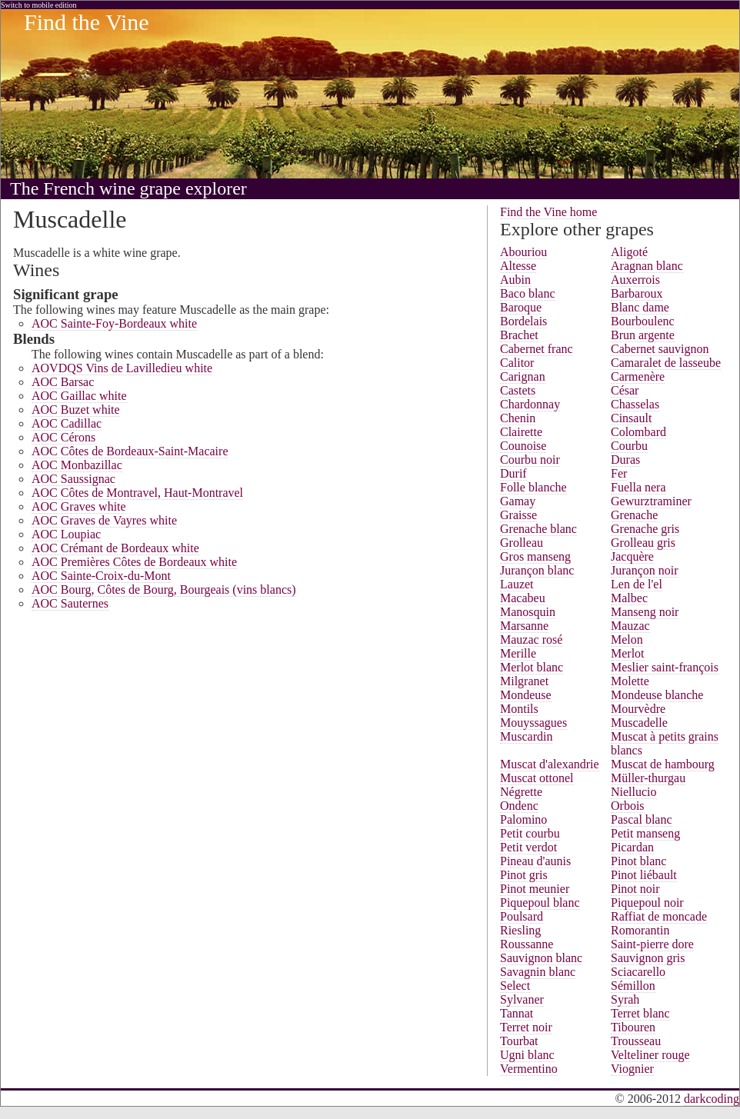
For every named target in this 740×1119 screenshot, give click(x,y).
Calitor (517, 362)
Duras (625, 459)
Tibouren (633, 1027)
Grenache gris (645, 528)
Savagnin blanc (537, 971)
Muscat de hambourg (663, 764)
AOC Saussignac (73, 478)
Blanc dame (640, 307)
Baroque (521, 307)
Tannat (516, 1013)
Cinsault (631, 418)
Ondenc (519, 805)
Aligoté (629, 251)
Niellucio (634, 791)
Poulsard (521, 916)
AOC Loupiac (66, 534)
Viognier (632, 1068)
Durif (513, 473)
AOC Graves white (79, 506)
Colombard (638, 431)
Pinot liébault (644, 874)
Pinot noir (635, 888)
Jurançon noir (644, 570)
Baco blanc (527, 293)
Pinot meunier (534, 888)
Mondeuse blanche (657, 694)
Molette (630, 681)
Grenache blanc (538, 528)
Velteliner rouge (650, 1054)
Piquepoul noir (647, 902)
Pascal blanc (641, 819)
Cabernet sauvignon (660, 348)
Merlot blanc (531, 667)
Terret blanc (640, 1013)
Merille (518, 653)
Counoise (523, 445)
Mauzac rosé (531, 639)
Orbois (628, 805)
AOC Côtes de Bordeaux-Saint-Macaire (130, 451)
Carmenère (638, 376)
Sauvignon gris (648, 957)
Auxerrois (635, 279)
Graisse (518, 514)
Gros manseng (535, 556)
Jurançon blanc (537, 570)
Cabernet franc (536, 348)
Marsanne (524, 625)
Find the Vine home (548, 211)
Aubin (515, 279)
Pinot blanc (638, 861)
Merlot (628, 653)
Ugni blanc (527, 1054)
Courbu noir (530, 459)
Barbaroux (637, 293)
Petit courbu (530, 833)
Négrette (521, 791)
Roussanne (526, 944)
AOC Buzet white (76, 409)
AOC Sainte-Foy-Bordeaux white (114, 323)
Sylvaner (522, 999)
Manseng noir (644, 611)
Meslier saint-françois (664, 667)
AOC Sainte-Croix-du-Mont (101, 575)
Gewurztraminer (651, 501)
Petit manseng (645, 833)
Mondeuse (526, 694)
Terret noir (526, 1027)
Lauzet (517, 584)
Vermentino (529, 1068)
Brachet (519, 334)
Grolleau (521, 542)
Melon (627, 639)
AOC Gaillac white (79, 395)
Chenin (517, 418)
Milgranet (524, 681)
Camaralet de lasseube (666, 362)
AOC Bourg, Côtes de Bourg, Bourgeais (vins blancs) (164, 589)
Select (515, 985)
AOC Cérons (63, 437)
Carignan (522, 376)
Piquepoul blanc (540, 902)
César (624, 390)
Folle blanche (533, 487)
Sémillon (633, 985)
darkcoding (711, 1098)
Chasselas (635, 404)
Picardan (632, 847)
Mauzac (630, 625)
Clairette (521, 431)
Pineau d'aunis (535, 861)
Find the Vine (86, 22)
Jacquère (632, 556)
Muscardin (526, 736)
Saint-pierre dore (652, 944)
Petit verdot (528, 847)
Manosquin (527, 611)
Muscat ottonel (537, 777)
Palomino (523, 819)
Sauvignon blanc (541, 957)
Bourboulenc (643, 321)
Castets (517, 390)
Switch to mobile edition (39, 5)
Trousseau (636, 1040)
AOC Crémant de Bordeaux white (115, 548)
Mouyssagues (533, 722)
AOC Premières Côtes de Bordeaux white (134, 561)
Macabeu (522, 597)
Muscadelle (639, 722)
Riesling (520, 930)
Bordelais (523, 321)
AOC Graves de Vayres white (104, 520)
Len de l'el (636, 584)
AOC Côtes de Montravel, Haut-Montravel (137, 492)
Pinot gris (524, 874)
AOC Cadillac (67, 423)
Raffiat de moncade (659, 916)
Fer (619, 473)
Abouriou (523, 251)
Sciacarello (638, 971)
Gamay (517, 501)
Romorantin (640, 930)
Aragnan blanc (647, 265)
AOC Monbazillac (77, 464)
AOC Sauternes (70, 603)
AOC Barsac (63, 381)
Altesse (518, 265)
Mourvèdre (638, 708)
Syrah (625, 999)
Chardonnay (530, 404)
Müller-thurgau (648, 777)
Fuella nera (638, 487)
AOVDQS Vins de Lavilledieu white (122, 368)
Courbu (629, 445)
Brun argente (643, 334)
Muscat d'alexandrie (549, 764)
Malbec (629, 597)
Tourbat (519, 1040)
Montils (519, 708)
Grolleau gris (643, 542)
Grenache (634, 514)
